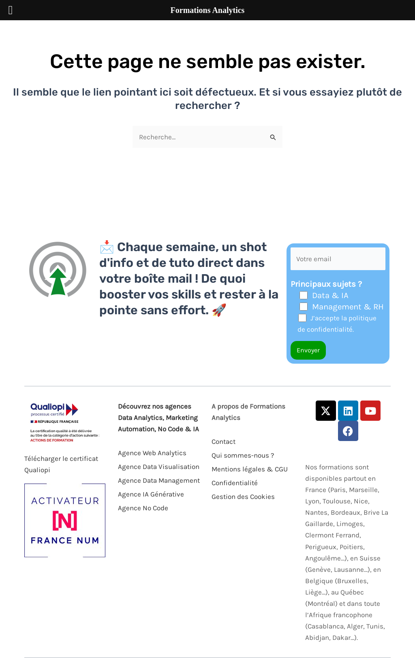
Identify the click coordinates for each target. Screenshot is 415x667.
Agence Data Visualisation (158, 466)
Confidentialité (235, 483)
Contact (223, 441)
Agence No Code (143, 508)
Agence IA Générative (151, 494)
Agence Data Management (159, 480)
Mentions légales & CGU (250, 469)
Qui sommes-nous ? (243, 455)
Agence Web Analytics (152, 453)
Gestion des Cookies (243, 496)
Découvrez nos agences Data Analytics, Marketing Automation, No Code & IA (158, 417)
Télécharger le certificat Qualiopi (61, 464)
